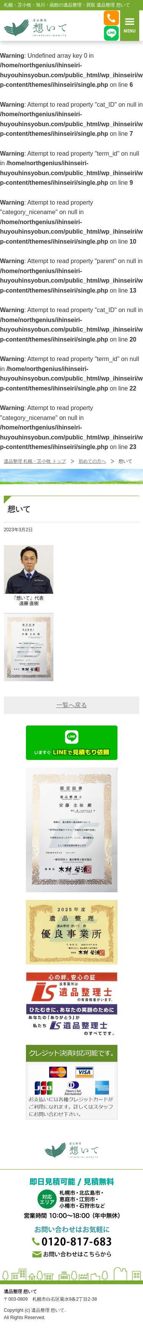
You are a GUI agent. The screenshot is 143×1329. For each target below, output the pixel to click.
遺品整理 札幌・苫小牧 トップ (35, 461)
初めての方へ (92, 461)
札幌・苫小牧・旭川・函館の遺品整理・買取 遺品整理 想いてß (35, 27)
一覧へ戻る (71, 705)
